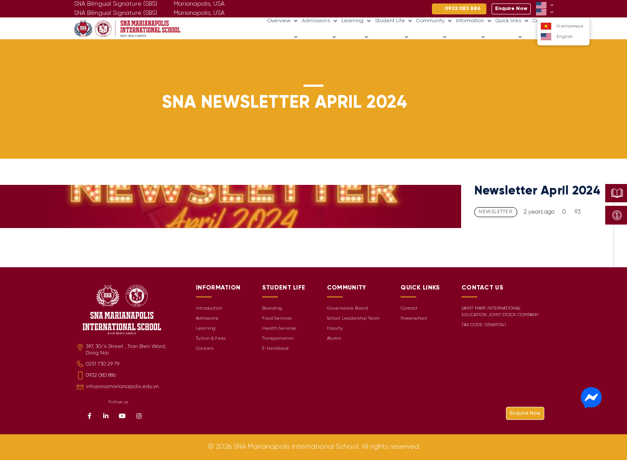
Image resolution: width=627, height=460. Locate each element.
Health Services (279, 328)
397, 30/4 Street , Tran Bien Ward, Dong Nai (126, 350)
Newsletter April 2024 (537, 191)
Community (434, 21)
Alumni (334, 338)
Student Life (394, 21)
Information (474, 21)
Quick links (512, 21)
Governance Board (347, 308)
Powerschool (414, 318)
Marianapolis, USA (199, 13)
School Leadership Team (353, 318)
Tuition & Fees (211, 338)
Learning (356, 21)
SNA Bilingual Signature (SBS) (115, 13)
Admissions (320, 21)
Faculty (335, 328)
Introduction (209, 308)
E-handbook (275, 348)
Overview (282, 21)
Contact (409, 308)
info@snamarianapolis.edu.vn (122, 386)
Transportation (277, 338)
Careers (535, 37)
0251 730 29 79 (102, 364)
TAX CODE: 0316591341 (484, 325)
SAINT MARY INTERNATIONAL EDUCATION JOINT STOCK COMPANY (500, 311)
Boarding (272, 308)
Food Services (277, 318)
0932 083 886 (101, 375)
